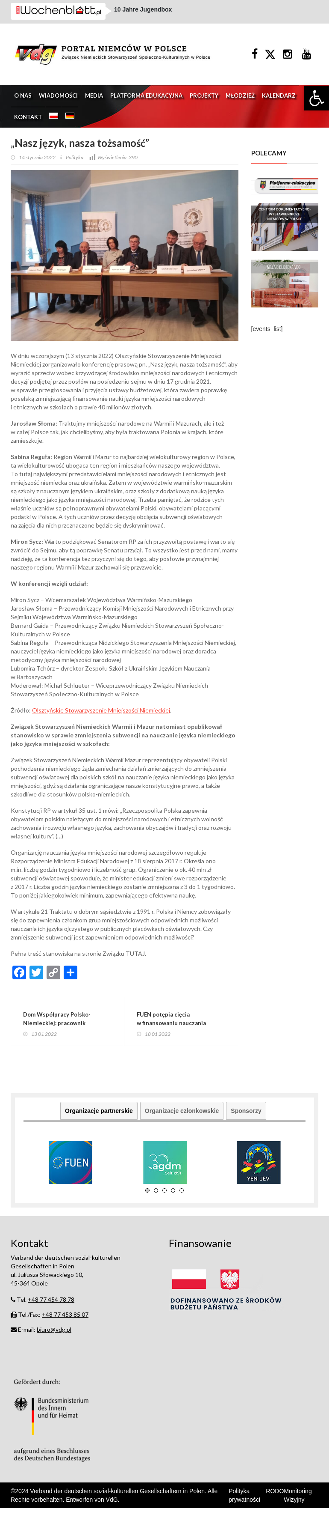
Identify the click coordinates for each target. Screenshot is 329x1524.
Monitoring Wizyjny (297, 1511)
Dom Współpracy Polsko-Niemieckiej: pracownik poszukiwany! (61, 1037)
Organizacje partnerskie (99, 1127)
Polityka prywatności (244, 1511)
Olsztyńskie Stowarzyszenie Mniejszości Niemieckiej (101, 721)
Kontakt (28, 128)
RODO (275, 1506)
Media (94, 106)
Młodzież (240, 106)
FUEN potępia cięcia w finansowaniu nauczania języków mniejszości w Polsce (180, 1037)
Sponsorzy (246, 1127)
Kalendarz (279, 106)
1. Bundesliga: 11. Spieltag (152, 16)
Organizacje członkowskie (182, 1127)
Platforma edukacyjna (146, 106)
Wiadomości (58, 106)
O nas (23, 106)
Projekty (204, 106)
